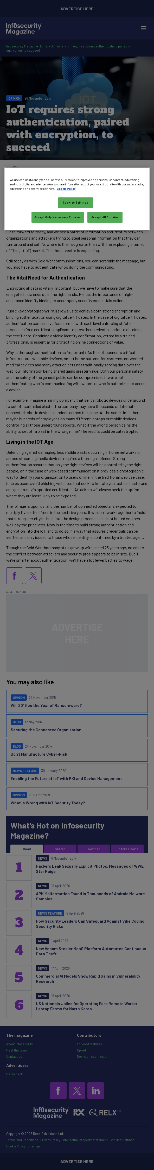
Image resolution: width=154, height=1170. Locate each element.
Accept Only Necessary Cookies (57, 217)
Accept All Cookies (105, 217)
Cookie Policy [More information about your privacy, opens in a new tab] (66, 188)
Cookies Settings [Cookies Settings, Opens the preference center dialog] (75, 202)
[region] (77, 199)
